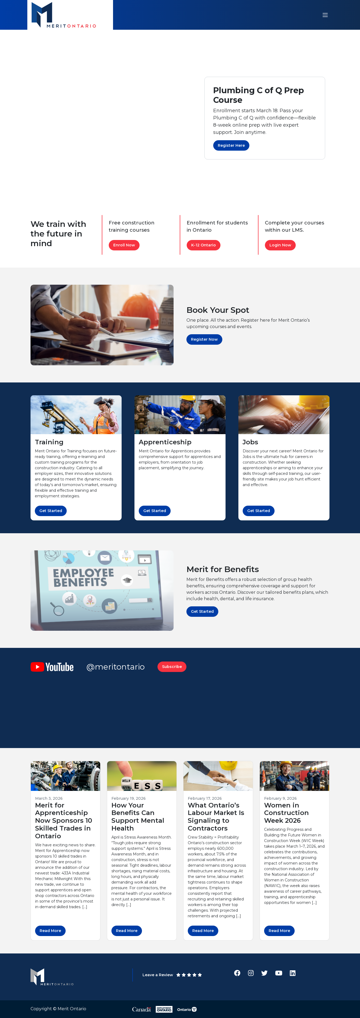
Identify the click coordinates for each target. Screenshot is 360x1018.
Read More (50, 930)
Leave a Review (172, 974)
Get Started (50, 510)
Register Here (231, 145)
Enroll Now (124, 245)
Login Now (280, 245)
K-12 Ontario (203, 245)
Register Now (204, 339)
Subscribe (172, 666)
